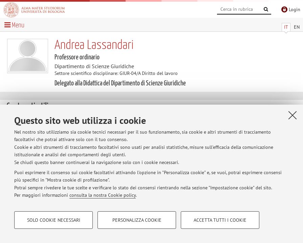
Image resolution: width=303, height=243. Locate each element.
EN (297, 27)
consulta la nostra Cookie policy (102, 195)
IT (286, 27)
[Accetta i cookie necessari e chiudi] (292, 115)
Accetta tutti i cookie (220, 220)
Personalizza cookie (136, 220)
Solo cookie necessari (53, 220)
